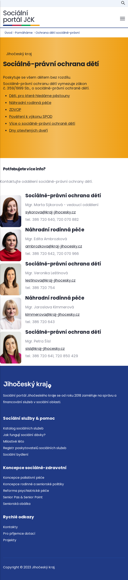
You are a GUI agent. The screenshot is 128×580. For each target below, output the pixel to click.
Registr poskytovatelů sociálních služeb (34, 448)
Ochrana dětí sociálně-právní (58, 33)
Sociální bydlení (15, 454)
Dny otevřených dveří (28, 130)
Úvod (8, 33)
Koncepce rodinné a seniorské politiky (33, 484)
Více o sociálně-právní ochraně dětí (42, 123)
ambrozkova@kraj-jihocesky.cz (53, 246)
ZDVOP (15, 109)
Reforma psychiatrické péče (26, 490)
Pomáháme (24, 33)
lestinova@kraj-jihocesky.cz (50, 280)
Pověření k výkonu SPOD (30, 116)
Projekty (9, 540)
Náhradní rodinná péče (30, 102)
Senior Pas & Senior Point (23, 497)
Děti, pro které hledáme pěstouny (39, 95)
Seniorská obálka (16, 503)
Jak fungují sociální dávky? (24, 435)
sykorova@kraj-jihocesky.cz (50, 212)
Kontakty (10, 527)
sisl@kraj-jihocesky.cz (45, 348)
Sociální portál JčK (19, 16)
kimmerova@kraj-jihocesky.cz (52, 314)
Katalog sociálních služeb (23, 428)
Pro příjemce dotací (19, 533)
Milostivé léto (13, 441)
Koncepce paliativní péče (23, 477)
